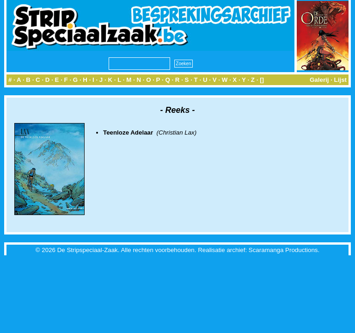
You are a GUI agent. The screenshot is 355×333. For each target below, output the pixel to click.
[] (262, 79)
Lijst (340, 79)
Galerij (319, 79)
